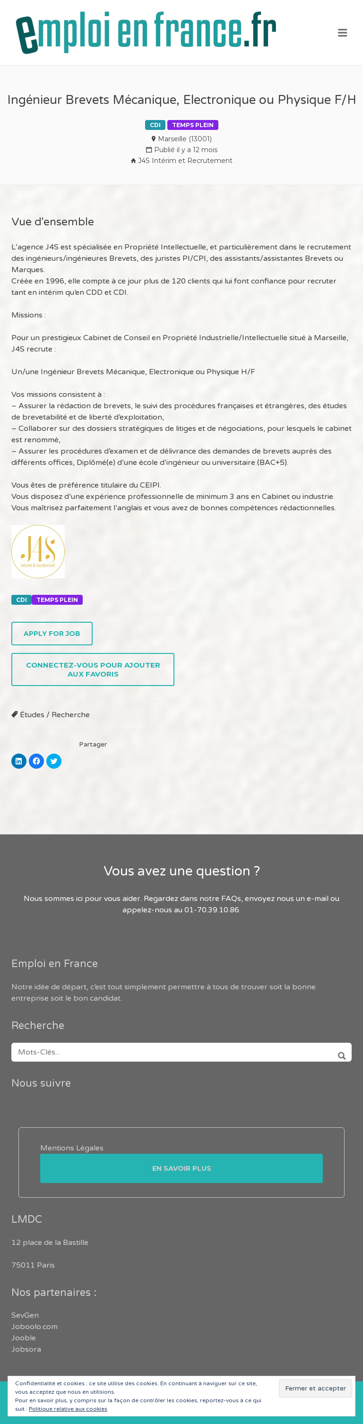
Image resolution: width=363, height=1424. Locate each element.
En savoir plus (181, 1168)
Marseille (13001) (185, 139)
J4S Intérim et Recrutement (185, 160)
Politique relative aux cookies (68, 1409)
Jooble (23, 1338)
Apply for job (52, 633)
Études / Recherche (55, 715)
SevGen (25, 1315)
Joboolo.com (34, 1326)
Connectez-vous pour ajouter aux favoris (93, 669)
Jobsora (26, 1349)
